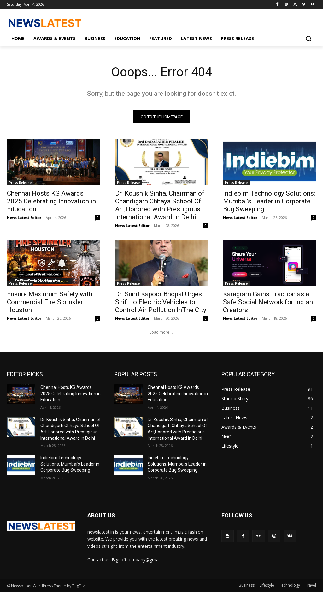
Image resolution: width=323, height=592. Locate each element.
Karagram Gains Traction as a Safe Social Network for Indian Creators (268, 302)
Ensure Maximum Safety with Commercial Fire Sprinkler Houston (49, 302)
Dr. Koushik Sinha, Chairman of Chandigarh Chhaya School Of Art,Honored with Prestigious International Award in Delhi (159, 205)
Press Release (20, 183)
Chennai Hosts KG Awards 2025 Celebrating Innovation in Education (51, 201)
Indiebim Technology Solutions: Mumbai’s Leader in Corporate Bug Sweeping (269, 201)
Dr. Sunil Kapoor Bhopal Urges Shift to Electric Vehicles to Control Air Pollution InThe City (160, 302)
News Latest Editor (24, 217)
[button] (308, 38)
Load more (162, 332)
